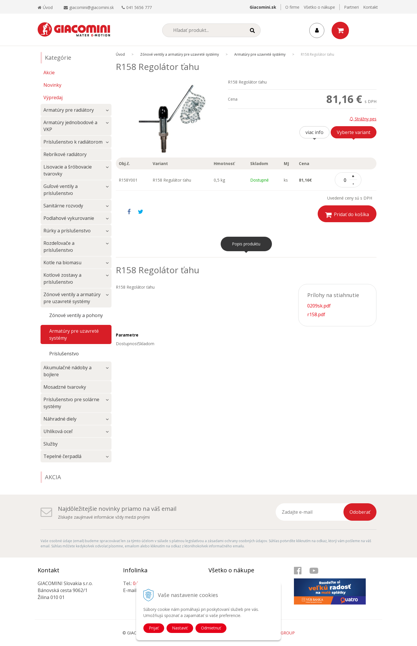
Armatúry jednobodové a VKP (70, 126)
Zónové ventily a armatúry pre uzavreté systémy (71, 298)
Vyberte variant (353, 132)
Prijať (154, 628)
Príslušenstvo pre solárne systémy (71, 403)
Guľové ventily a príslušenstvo (60, 189)
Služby (50, 444)
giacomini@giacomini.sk (91, 7)
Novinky (52, 85)
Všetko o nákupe (319, 7)
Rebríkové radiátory (65, 154)
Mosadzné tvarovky (64, 387)
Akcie (49, 72)
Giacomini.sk (263, 7)
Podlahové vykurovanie (68, 218)
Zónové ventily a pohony (76, 315)
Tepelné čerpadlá (62, 456)
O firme (292, 7)
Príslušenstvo (64, 353)
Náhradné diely (59, 419)
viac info (314, 132)
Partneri (351, 7)
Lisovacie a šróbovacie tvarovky (67, 170)
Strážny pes (363, 119)
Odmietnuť (211, 628)
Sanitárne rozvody (63, 205)
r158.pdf (316, 314)
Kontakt (370, 7)
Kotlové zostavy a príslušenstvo (62, 278)
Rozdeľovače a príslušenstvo (58, 246)
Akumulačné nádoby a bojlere (67, 371)
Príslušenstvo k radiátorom (73, 142)
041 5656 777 (139, 7)
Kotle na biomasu (62, 262)
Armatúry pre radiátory (68, 110)
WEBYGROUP (282, 633)
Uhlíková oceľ (57, 431)
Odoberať (360, 512)
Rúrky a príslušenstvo (67, 230)
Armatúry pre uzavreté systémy (74, 334)
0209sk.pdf (319, 306)
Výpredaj (53, 97)
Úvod (45, 7)
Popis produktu (246, 244)
